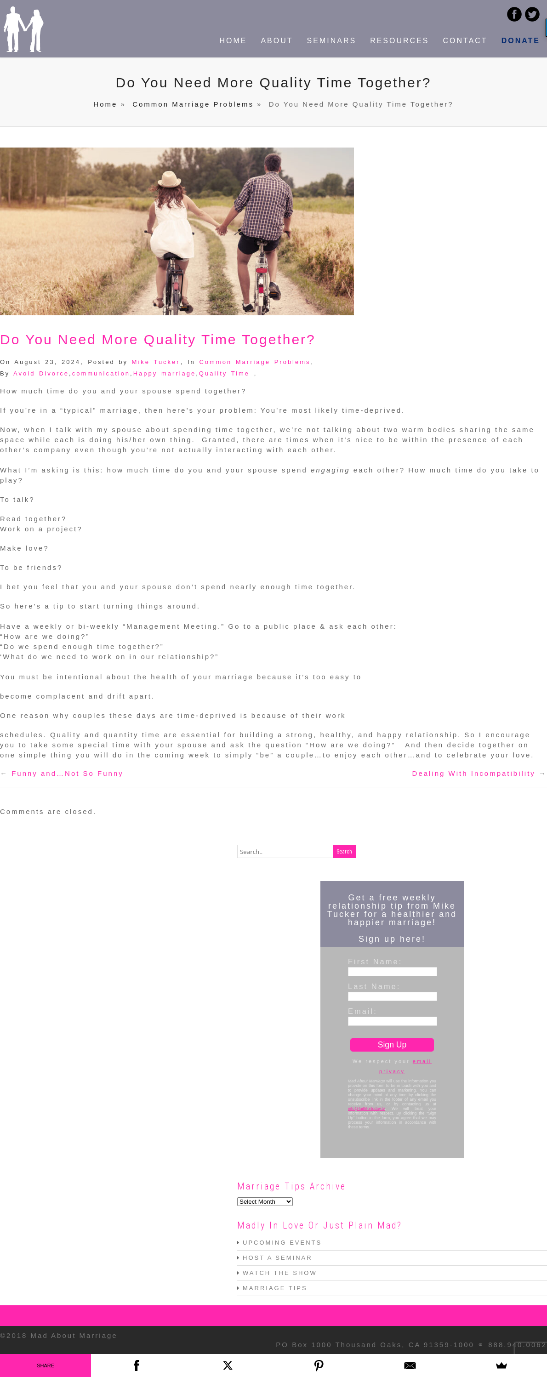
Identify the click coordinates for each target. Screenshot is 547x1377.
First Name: (375, 961)
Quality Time (224, 373)
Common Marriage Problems (193, 104)
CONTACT (465, 41)
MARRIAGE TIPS (275, 1288)
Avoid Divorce (41, 373)
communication (101, 373)
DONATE (520, 41)
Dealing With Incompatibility (474, 773)
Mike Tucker (156, 361)
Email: (362, 1011)
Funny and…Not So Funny (67, 773)
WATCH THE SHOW (280, 1272)
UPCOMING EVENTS (282, 1242)
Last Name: (374, 986)
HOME (233, 41)
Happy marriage (164, 373)
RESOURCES (399, 41)
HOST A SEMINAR (278, 1257)
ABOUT (277, 41)
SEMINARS (332, 41)
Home (105, 104)
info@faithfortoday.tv (366, 1108)
